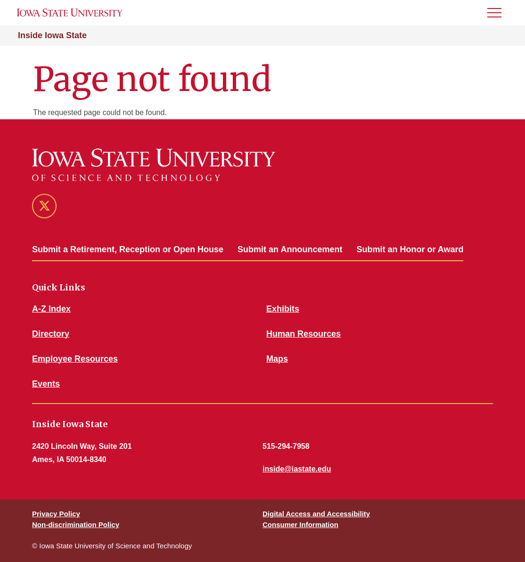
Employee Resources (75, 359)
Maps (277, 359)
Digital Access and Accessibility (316, 514)
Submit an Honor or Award (409, 249)
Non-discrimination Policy (75, 525)
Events (46, 383)
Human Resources (303, 334)
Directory (50, 334)
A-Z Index (51, 309)
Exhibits (282, 309)
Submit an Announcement (290, 249)
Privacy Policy (56, 514)
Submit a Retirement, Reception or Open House (127, 249)
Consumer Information (300, 525)
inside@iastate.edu (296, 469)
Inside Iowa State (52, 35)
